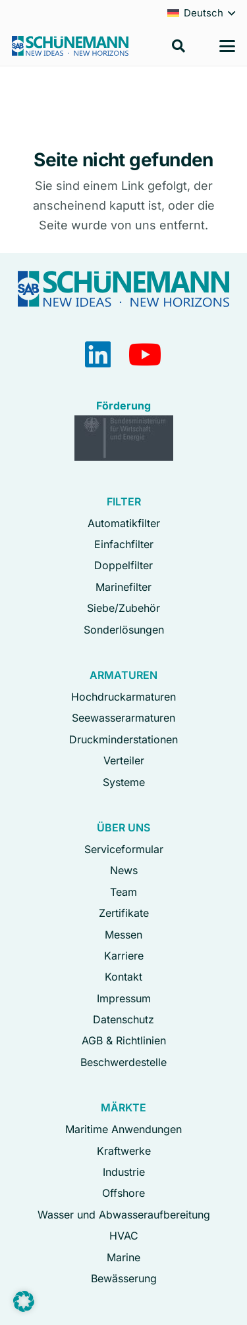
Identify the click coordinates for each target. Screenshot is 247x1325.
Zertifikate (124, 912)
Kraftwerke (124, 1150)
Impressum (124, 998)
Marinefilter (123, 586)
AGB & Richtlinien (124, 1040)
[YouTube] (145, 354)
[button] (178, 46)
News (124, 870)
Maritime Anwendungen (123, 1129)
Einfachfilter (123, 544)
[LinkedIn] (98, 354)
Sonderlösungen (124, 629)
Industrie (124, 1171)
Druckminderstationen (123, 739)
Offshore (123, 1192)
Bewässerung (124, 1278)
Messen (123, 934)
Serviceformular (123, 849)
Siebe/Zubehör (123, 608)
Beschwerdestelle (123, 1062)
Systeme (124, 782)
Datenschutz (123, 1019)
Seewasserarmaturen (123, 717)
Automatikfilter (124, 523)
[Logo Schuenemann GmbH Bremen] (70, 46)
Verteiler (123, 760)
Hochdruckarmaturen (123, 696)
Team (123, 891)
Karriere (124, 955)
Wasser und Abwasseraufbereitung (124, 1214)
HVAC (123, 1235)
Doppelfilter (123, 565)
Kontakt (123, 976)
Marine (123, 1257)
